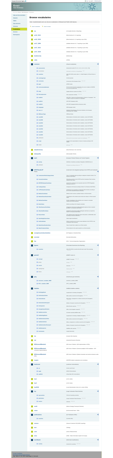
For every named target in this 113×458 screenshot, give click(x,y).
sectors (40, 401)
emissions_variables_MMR (45, 280)
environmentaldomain (44, 87)
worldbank (37, 440)
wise (35, 435)
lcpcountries (41, 395)
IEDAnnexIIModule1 (40, 344)
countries (41, 74)
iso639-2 (41, 97)
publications (38, 414)
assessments (42, 68)
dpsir (40, 84)
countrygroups (42, 78)
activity (40, 162)
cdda (35, 60)
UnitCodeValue (42, 221)
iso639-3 (41, 101)
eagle (40, 371)
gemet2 (36, 255)
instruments (41, 331)
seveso (36, 423)
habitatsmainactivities (44, 318)
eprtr (35, 158)
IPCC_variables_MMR (44, 283)
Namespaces (16, 34)
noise (36, 410)
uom (35, 431)
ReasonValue (42, 214)
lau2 (35, 383)
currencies (41, 81)
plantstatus (41, 398)
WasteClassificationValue (45, 225)
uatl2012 (41, 374)
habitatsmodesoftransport (45, 325)
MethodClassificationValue (45, 196)
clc (39, 368)
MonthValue (41, 204)
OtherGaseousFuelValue (44, 207)
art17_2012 (37, 47)
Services (15, 31)
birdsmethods (42, 298)
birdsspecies (42, 305)
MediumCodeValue (43, 193)
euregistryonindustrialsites (42, 233)
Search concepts (47, 26)
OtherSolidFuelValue (43, 210)
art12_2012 (37, 35)
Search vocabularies (36, 26)
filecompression (42, 94)
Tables (14, 20)
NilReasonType (42, 114)
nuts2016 (41, 129)
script (40, 141)
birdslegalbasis (42, 292)
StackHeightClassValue (44, 218)
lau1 (35, 379)
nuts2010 (41, 123)
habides (36, 288)
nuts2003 (41, 117)
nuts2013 (41, 126)
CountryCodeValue (43, 179)
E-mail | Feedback (17, 453)
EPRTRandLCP (38, 170)
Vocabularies (16, 29)
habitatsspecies (42, 328)
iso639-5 (41, 104)
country (40, 443)
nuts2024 (41, 134)
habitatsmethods (43, 321)
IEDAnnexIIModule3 (40, 348)
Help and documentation (19, 15)
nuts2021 (41, 131)
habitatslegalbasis (43, 315)
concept (40, 259)
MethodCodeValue (43, 200)
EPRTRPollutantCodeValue (45, 183)
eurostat (36, 237)
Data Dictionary (25, 12)
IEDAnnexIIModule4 (40, 354)
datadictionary (38, 149)
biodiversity (37, 56)
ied (35, 340)
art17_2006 (37, 43)
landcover (37, 364)
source (40, 265)
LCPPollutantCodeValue (44, 189)
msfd (35, 406)
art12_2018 (37, 39)
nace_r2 (40, 110)
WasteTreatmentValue (44, 228)
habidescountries (43, 312)
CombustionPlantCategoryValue (46, 175)
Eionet (19, 12)
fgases (36, 245)
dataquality (37, 154)
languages (41, 107)
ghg (35, 276)
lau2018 (36, 387)
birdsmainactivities (43, 295)
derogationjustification (44, 309)
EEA (19, 1)
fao (35, 241)
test (35, 427)
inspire (36, 360)
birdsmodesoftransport (44, 302)
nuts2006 (41, 120)
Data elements (16, 23)
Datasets (15, 18)
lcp (35, 391)
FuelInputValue (42, 186)
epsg (40, 91)
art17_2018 (37, 51)
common (36, 64)
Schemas (15, 26)
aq (35, 31)
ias (35, 336)
